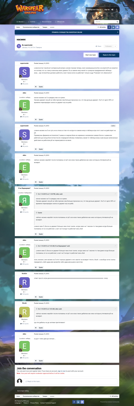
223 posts (24, 212)
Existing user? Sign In (94, 10)
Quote (41, 87)
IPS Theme (18, 401)
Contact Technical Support (48, 403)
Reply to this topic (109, 55)
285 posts (24, 117)
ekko (24, 93)
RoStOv (24, 274)
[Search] (99, 22)
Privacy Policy (34, 403)
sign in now (62, 371)
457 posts (24, 324)
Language (18, 403)
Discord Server (46, 22)
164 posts (24, 294)
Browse (21, 22)
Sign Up (106, 9)
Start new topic (90, 55)
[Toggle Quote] (37, 194)
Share (98, 46)
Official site (60, 22)
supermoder (28, 45)
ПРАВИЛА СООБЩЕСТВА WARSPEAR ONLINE (67, 32)
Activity (33, 22)
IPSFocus (26, 401)
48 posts (24, 84)
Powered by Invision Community (109, 402)
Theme (26, 403)
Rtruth (24, 303)
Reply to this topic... (33, 381)
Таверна (39, 47)
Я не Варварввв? (25, 188)
